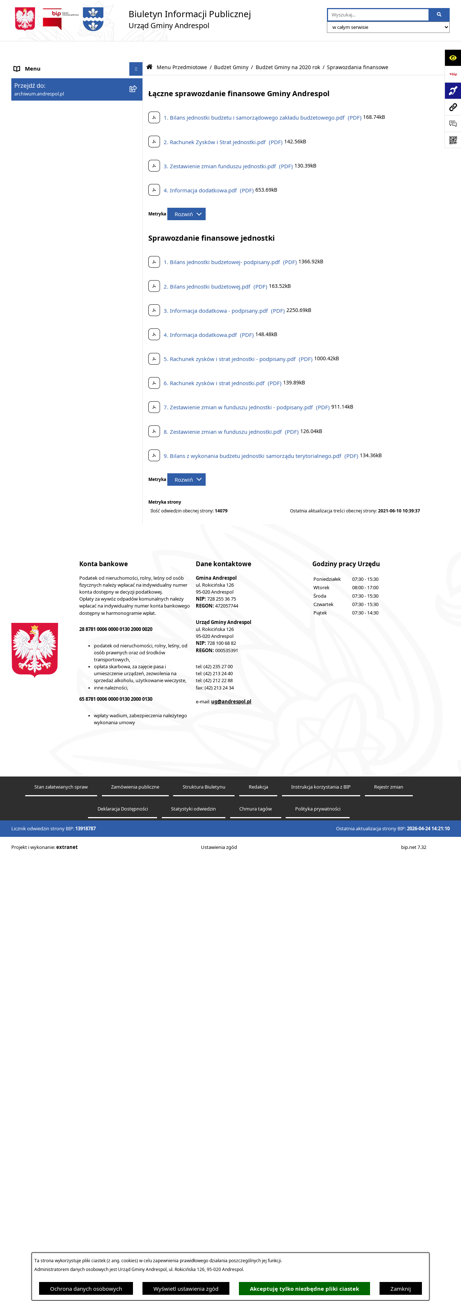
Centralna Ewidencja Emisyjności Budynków (69, 1143)
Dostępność (29, 1129)
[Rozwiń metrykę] (186, 195)
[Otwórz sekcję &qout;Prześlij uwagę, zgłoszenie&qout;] (453, 123)
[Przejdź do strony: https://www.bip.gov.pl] (453, 74)
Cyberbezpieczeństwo (41, 1116)
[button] (137, 91)
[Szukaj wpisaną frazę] (440, 15)
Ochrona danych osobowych (86, 1288)
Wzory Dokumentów (40, 1061)
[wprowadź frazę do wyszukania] (378, 15)
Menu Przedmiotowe (40, 105)
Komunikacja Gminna (41, 1019)
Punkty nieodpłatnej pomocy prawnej (61, 1178)
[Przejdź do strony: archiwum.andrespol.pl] (453, 107)
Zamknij (400, 1288)
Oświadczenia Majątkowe (46, 1033)
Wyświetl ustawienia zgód (185, 1288)
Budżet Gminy (231, 48)
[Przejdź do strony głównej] (131, 19)
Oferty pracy (30, 978)
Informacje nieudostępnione (49, 1047)
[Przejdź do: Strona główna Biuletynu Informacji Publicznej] (149, 48)
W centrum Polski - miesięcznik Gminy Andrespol (62, 1161)
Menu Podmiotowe (38, 91)
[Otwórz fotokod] (453, 140)
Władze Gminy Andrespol (46, 917)
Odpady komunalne (39, 1006)
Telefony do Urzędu (38, 1074)
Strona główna (32, 64)
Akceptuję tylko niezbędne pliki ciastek (304, 1289)
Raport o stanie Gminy (42, 1088)
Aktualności (28, 77)
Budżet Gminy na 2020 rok (288, 48)
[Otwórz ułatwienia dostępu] (453, 57)
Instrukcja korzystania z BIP (49, 950)
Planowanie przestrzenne (45, 1102)
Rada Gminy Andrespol (43, 903)
